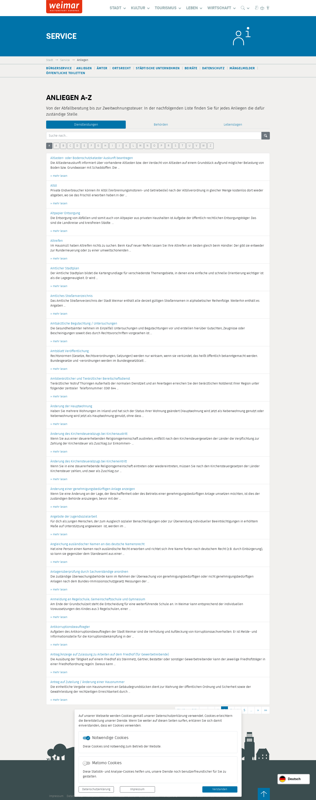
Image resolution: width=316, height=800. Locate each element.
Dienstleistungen (86, 124)
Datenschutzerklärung (96, 789)
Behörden (161, 124)
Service (65, 60)
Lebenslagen (233, 124)
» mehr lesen (58, 176)
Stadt (49, 60)
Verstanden (219, 789)
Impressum (137, 789)
